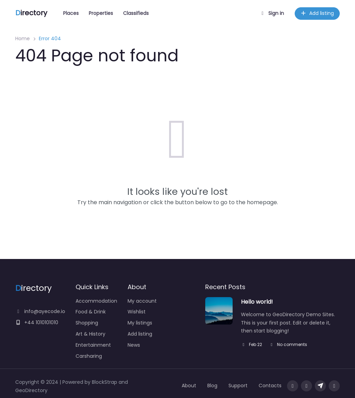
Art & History (90, 333)
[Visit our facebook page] (292, 385)
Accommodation (96, 300)
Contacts (270, 385)
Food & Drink (91, 311)
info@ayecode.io (40, 311)
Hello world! (257, 302)
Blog (212, 385)
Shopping (87, 322)
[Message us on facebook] (334, 385)
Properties (101, 13)
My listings (140, 322)
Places (71, 13)
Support (238, 385)
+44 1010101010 (36, 322)
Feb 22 (251, 344)
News (134, 344)
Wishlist (137, 311)
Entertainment (93, 344)
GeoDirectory (31, 390)
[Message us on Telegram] (320, 385)
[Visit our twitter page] (306, 385)
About (189, 385)
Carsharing (89, 356)
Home (22, 38)
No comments (288, 344)
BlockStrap (105, 382)
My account (142, 300)
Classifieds (136, 13)
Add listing (317, 13)
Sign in (272, 13)
